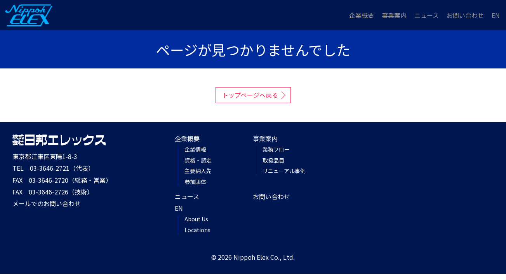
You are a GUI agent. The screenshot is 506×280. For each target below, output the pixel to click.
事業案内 (394, 15)
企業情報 (195, 149)
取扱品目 (273, 160)
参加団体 (195, 182)
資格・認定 (198, 160)
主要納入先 (198, 171)
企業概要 (361, 15)
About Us (196, 219)
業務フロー (276, 149)
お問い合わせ (465, 15)
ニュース (426, 15)
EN (496, 15)
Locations (197, 230)
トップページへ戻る (250, 95)
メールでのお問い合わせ (46, 203)
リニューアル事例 (284, 171)
